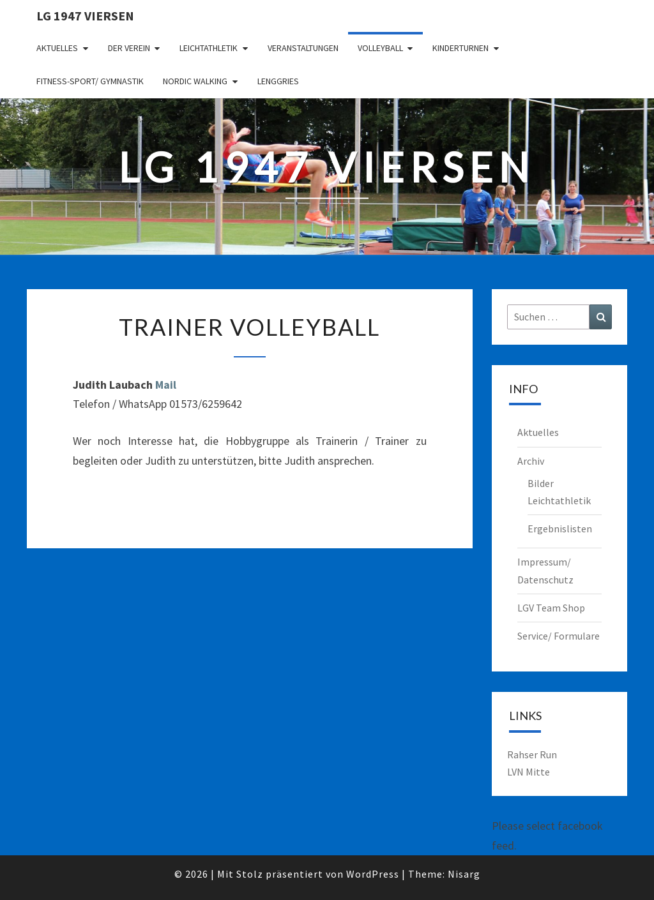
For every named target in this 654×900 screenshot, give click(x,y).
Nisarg (464, 873)
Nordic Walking (195, 81)
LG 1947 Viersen (85, 16)
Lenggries (278, 81)
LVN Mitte (528, 771)
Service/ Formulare (558, 635)
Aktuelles (57, 48)
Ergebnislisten (560, 528)
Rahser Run (532, 754)
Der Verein (129, 48)
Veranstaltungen (303, 48)
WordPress (372, 873)
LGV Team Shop (551, 607)
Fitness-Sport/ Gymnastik (90, 81)
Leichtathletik (208, 48)
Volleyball (380, 48)
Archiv (530, 460)
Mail (165, 384)
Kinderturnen (460, 48)
